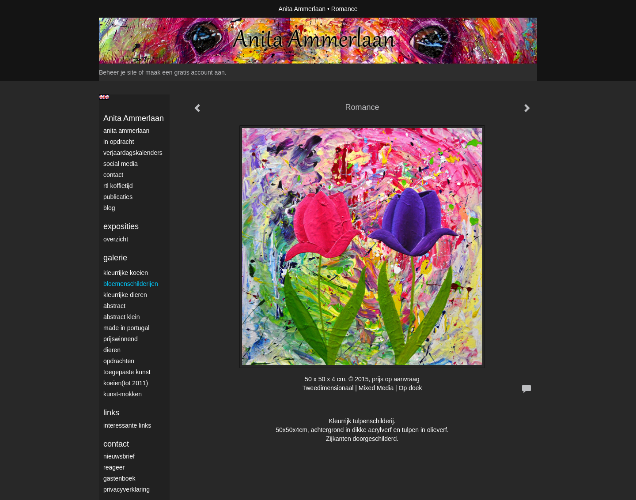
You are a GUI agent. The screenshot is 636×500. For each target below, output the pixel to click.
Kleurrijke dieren (125, 294)
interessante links (127, 425)
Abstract (114, 305)
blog (109, 207)
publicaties (117, 196)
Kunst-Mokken (122, 394)
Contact (113, 174)
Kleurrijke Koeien (125, 272)
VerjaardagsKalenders (133, 152)
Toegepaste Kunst (127, 372)
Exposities (121, 226)
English (104, 97)
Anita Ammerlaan (302, 8)
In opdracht (118, 141)
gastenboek (119, 478)
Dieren (112, 349)
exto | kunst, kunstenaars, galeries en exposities (124, 9)
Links (111, 412)
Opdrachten (118, 361)
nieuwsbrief (119, 456)
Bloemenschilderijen (130, 283)
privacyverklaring (126, 489)
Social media (120, 163)
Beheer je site (118, 72)
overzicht (115, 239)
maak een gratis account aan (185, 72)
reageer (114, 467)
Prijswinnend (120, 338)
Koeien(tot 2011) (125, 383)
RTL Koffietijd (118, 185)
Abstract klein (121, 316)
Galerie (115, 257)
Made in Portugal (126, 327)
